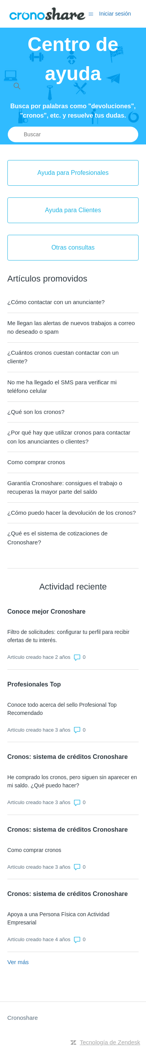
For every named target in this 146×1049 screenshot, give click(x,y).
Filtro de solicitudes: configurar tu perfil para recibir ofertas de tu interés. (68, 636)
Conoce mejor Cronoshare (46, 611)
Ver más (18, 962)
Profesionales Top (34, 684)
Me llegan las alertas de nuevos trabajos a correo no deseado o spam (71, 327)
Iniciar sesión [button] (115, 14)
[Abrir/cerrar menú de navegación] (90, 13)
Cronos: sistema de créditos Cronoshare (67, 756)
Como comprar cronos (36, 462)
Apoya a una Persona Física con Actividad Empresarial (58, 918)
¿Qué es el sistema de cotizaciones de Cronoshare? (57, 538)
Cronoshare (22, 1017)
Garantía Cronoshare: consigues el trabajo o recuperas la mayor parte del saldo (64, 487)
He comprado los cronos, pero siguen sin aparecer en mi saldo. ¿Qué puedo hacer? (72, 781)
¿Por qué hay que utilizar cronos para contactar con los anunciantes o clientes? (68, 437)
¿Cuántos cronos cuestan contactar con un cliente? (63, 357)
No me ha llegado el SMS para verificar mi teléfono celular (62, 386)
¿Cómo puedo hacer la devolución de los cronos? (71, 512)
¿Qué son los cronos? (36, 411)
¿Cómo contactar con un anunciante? (56, 302)
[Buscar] (73, 134)
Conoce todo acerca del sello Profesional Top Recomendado (62, 709)
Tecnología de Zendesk (110, 1042)
